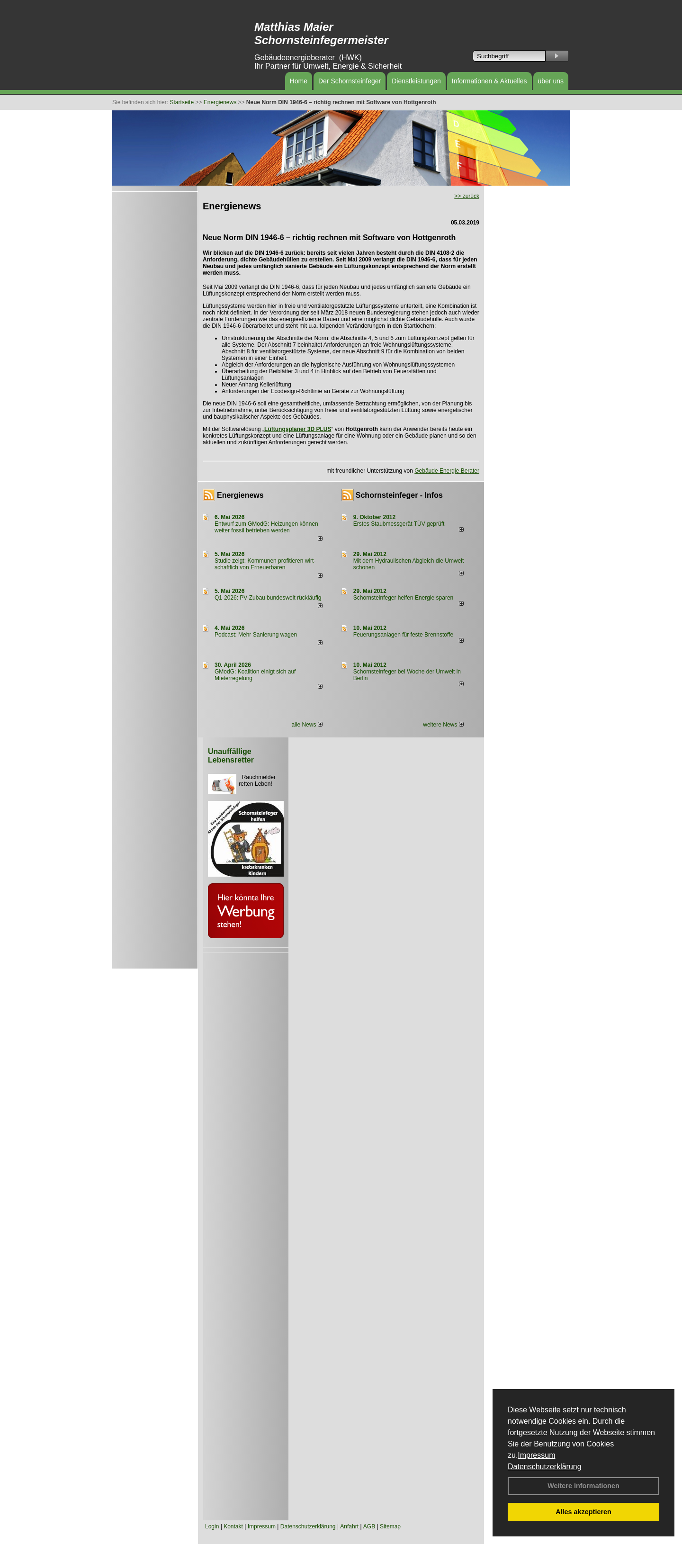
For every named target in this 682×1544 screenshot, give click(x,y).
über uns (551, 81)
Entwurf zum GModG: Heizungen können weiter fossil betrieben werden (266, 527)
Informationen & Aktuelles (489, 81)
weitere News (443, 724)
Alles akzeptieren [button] (583, 1512)
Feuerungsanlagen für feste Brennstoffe (403, 634)
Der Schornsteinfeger (349, 81)
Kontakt (233, 1526)
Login (212, 1526)
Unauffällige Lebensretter (231, 755)
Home (298, 81)
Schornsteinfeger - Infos (399, 495)
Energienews (240, 495)
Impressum (536, 1455)
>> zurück (466, 196)
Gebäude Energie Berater (446, 470)
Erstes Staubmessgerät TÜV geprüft (399, 524)
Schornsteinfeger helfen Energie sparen (403, 597)
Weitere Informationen (583, 1486)
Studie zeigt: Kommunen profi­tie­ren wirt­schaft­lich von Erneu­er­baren (265, 564)
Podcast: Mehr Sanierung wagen (256, 634)
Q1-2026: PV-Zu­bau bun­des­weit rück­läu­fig (268, 597)
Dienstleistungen (416, 81)
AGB (369, 1526)
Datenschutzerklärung (545, 1467)
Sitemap (390, 1526)
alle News (306, 724)
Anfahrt (349, 1526)
